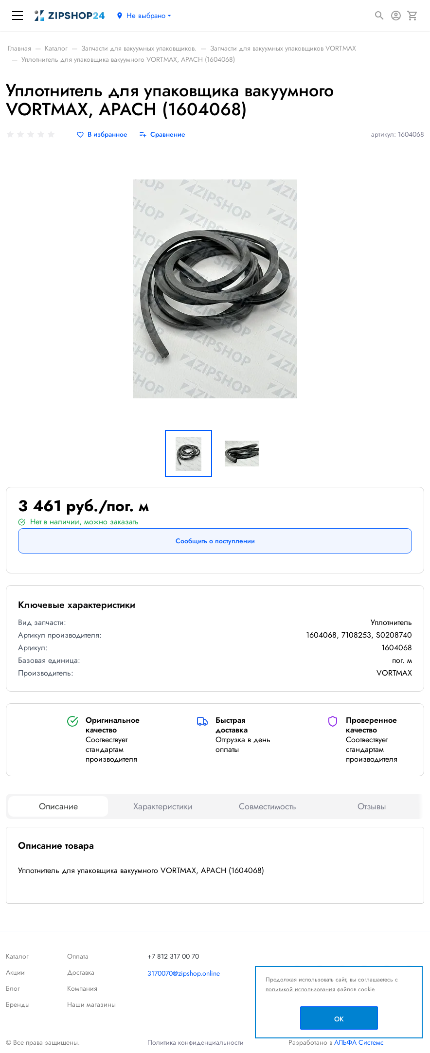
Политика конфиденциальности (195, 1042)
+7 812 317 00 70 (173, 956)
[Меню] (17, 15)
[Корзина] (412, 15)
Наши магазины (91, 1004)
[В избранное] (101, 134)
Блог (13, 988)
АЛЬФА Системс (358, 1042)
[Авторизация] (396, 15)
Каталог (17, 956)
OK (339, 1019)
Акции (15, 972)
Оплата (78, 956)
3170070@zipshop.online (183, 973)
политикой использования (300, 989)
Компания (82, 988)
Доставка (80, 972)
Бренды (18, 1004)
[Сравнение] (162, 134)
